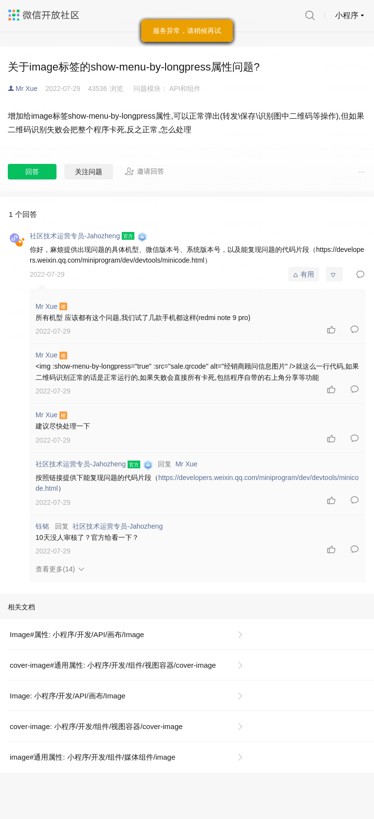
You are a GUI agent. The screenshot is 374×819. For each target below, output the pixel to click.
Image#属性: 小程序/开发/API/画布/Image (77, 634)
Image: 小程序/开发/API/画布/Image (68, 696)
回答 (32, 172)
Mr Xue (26, 88)
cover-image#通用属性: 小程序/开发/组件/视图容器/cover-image (113, 665)
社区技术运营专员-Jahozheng (118, 526)
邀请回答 (144, 171)
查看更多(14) (55, 569)
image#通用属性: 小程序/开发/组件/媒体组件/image (92, 757)
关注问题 (88, 172)
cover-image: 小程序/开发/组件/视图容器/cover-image (96, 726)
